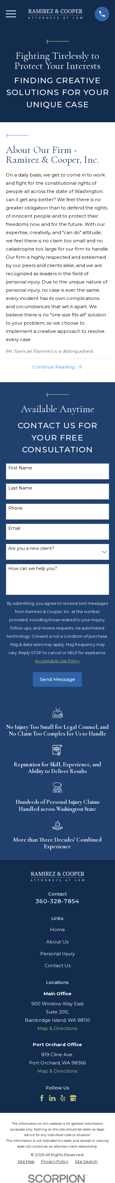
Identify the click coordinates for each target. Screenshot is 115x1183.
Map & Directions (57, 1028)
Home (57, 929)
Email (14, 528)
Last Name (20, 488)
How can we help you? (32, 568)
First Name (20, 468)
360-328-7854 (57, 901)
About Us (57, 942)
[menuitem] (26, 1161)
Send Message (57, 679)
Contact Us (57, 965)
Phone (15, 508)
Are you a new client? (31, 548)
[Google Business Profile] (73, 1098)
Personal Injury (57, 954)
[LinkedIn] (52, 1098)
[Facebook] (42, 1098)
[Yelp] (62, 1098)
